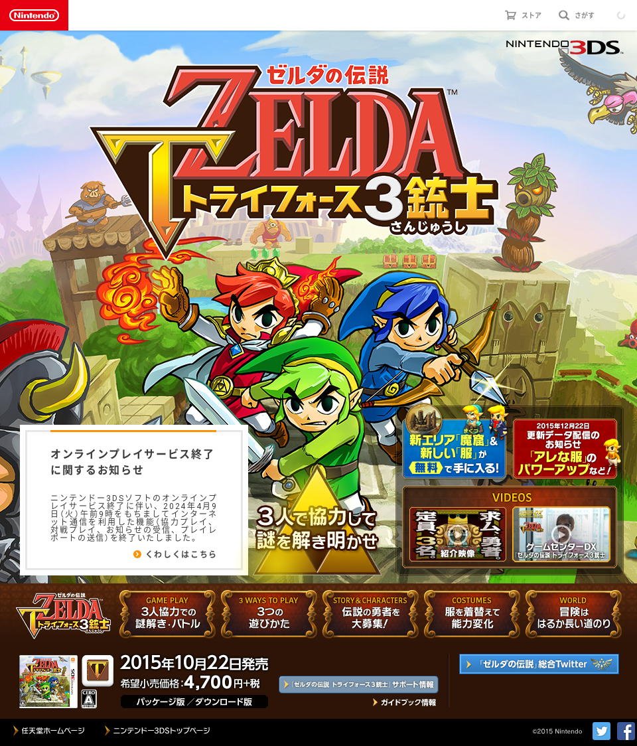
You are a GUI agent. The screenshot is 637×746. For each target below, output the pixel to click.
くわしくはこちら (181, 554)
